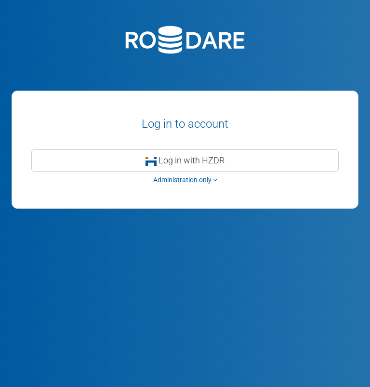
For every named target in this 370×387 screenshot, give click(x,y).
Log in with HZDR (185, 160)
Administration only (185, 180)
